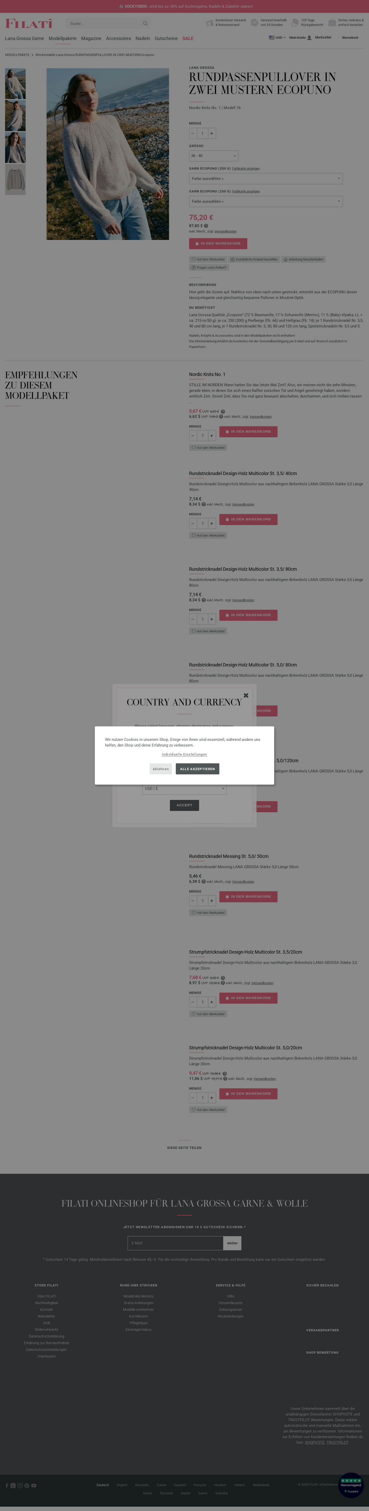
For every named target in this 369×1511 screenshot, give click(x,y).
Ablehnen (161, 769)
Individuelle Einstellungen (184, 754)
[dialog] (184, 756)
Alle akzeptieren (197, 769)
